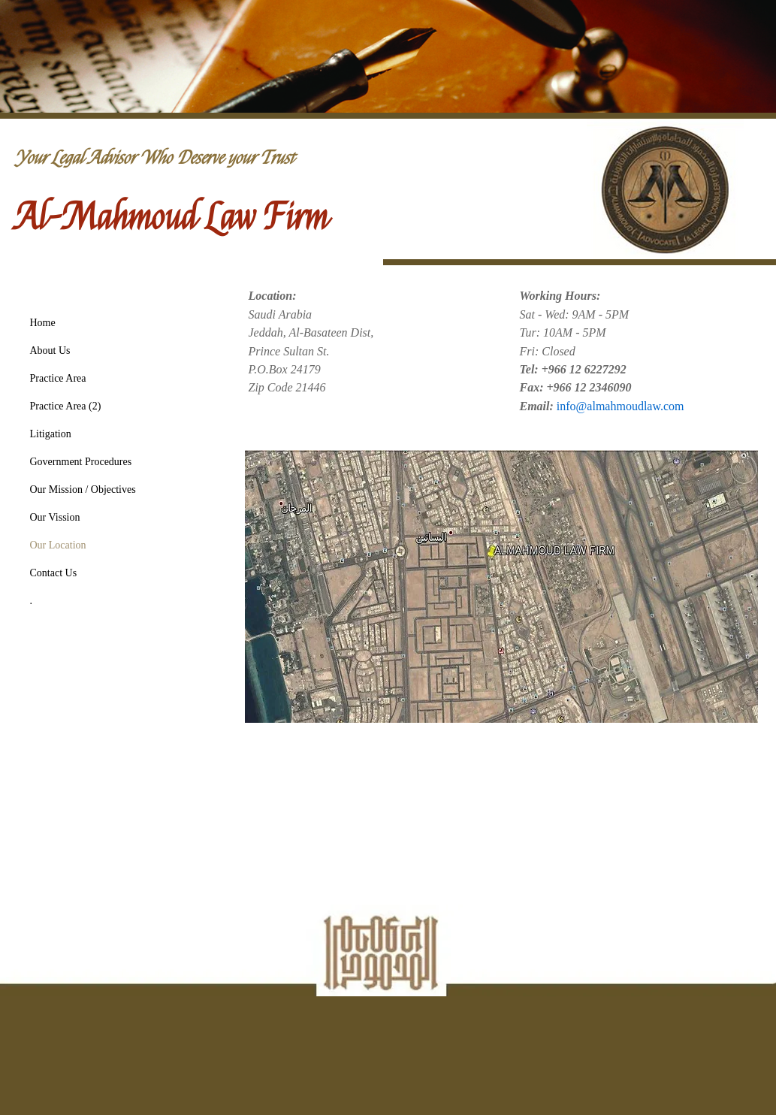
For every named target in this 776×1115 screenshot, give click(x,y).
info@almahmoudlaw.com (620, 406)
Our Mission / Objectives (83, 489)
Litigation (50, 434)
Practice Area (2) (65, 406)
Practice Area (58, 378)
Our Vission (55, 517)
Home (43, 322)
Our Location (58, 545)
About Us (50, 350)
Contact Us (53, 573)
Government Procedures (81, 461)
